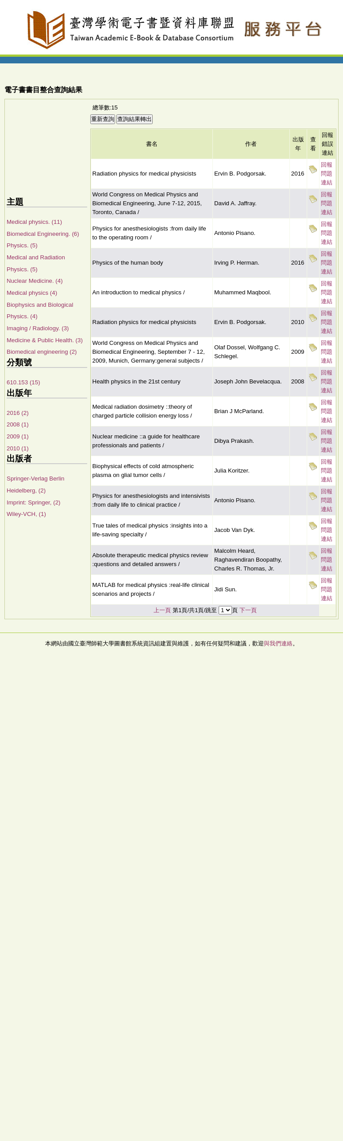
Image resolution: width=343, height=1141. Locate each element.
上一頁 (162, 610)
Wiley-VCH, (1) (26, 514)
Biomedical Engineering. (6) (43, 234)
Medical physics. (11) (34, 222)
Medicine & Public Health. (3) (45, 340)
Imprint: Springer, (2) (33, 502)
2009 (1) (18, 436)
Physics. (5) (22, 245)
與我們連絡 (278, 643)
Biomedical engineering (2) (42, 351)
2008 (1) (18, 424)
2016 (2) (18, 413)
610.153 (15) (23, 382)
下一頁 (248, 610)
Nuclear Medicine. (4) (35, 280)
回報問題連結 (326, 173)
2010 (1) (18, 448)
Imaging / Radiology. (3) (38, 328)
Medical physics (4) (32, 292)
